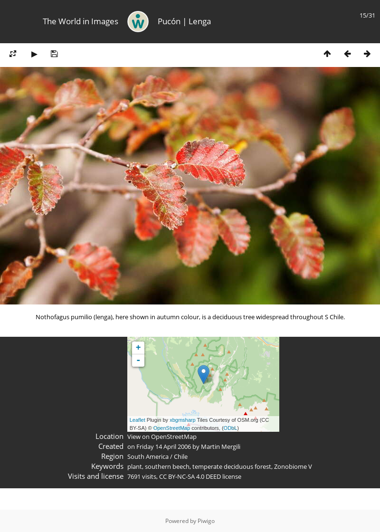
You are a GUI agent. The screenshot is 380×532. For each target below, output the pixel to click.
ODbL (231, 428)
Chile (181, 456)
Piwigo (206, 521)
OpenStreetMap (171, 428)
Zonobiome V (293, 466)
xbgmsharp (182, 420)
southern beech (167, 466)
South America (148, 456)
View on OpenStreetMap (162, 436)
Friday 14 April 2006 (163, 446)
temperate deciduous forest (231, 466)
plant (134, 466)
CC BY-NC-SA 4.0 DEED (190, 476)
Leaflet (137, 420)
